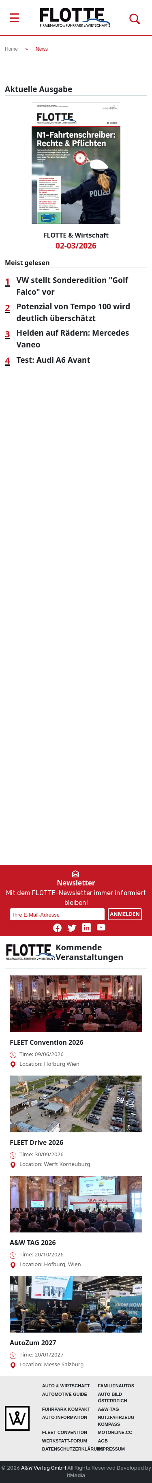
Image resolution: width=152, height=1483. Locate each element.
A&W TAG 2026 (33, 1242)
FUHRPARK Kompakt (66, 1409)
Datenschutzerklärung (73, 1449)
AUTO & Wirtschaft (66, 1385)
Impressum (111, 1449)
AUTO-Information (64, 1417)
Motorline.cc (115, 1432)
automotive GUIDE (64, 1394)
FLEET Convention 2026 (46, 1042)
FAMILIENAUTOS (116, 1385)
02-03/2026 (76, 245)
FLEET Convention (64, 1432)
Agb (102, 1440)
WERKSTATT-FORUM (64, 1440)
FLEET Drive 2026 (36, 1142)
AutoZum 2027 (33, 1342)
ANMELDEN (125, 913)
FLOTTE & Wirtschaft (76, 235)
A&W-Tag (108, 1409)
